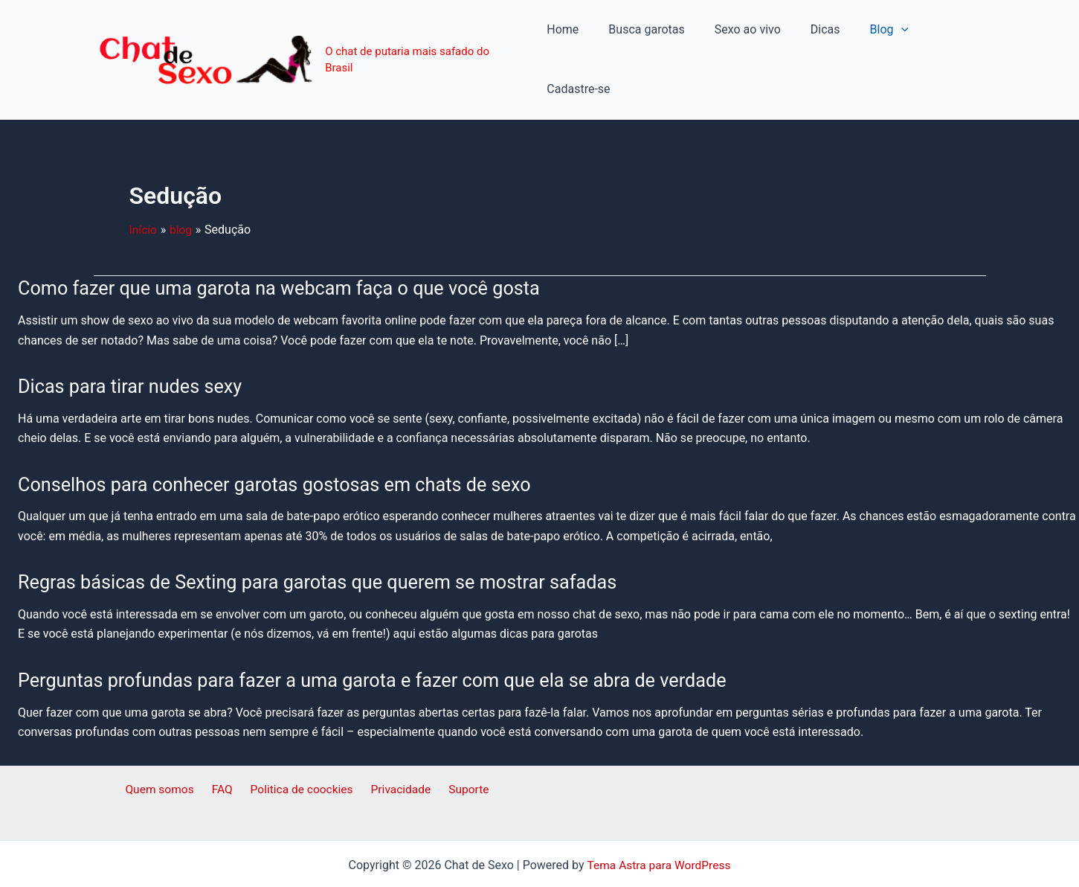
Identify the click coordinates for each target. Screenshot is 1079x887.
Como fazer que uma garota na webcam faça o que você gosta (287, 245)
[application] (879, 38)
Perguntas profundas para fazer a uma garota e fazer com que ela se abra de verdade (383, 636)
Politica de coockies (301, 747)
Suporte (461, 747)
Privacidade (397, 747)
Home (565, 38)
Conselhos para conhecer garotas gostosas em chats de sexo (282, 440)
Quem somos (167, 747)
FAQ (225, 747)
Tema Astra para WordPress (658, 822)
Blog (867, 38)
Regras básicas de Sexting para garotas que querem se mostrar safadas (326, 539)
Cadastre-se (941, 38)
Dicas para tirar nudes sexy (133, 343)
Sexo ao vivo (738, 38)
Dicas (810, 38)
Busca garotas (643, 38)
